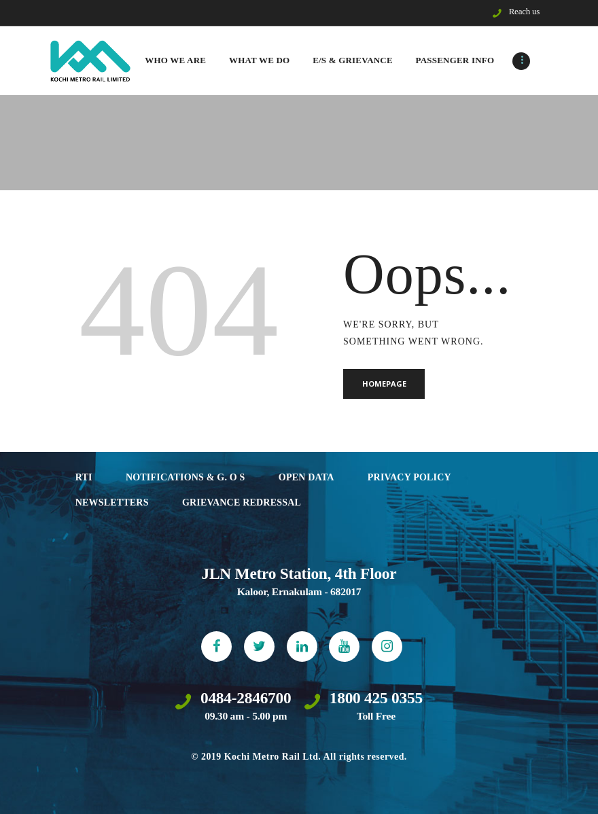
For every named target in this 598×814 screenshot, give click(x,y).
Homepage (384, 383)
